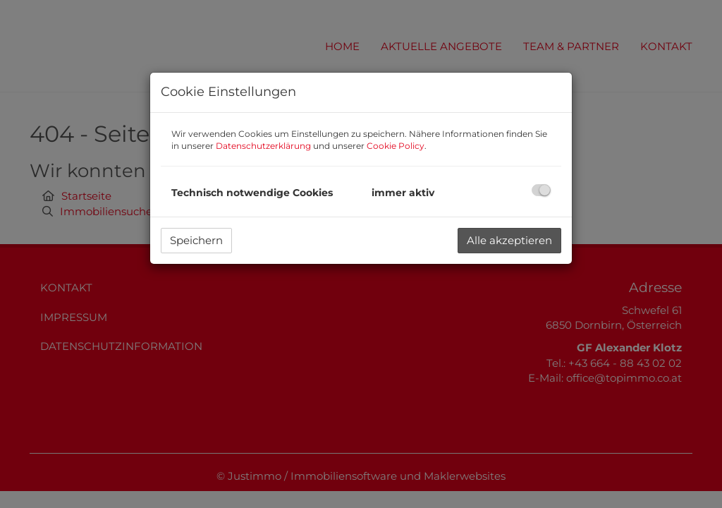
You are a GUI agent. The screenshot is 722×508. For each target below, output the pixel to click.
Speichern (196, 240)
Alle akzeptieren (509, 240)
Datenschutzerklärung (263, 145)
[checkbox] (541, 190)
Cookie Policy (395, 145)
